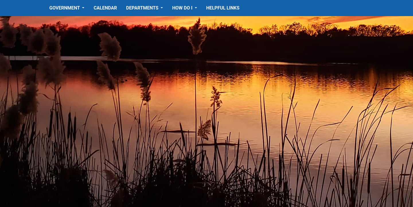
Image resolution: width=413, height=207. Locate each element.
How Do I (182, 8)
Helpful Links (222, 8)
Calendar (105, 8)
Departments (143, 8)
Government (65, 8)
